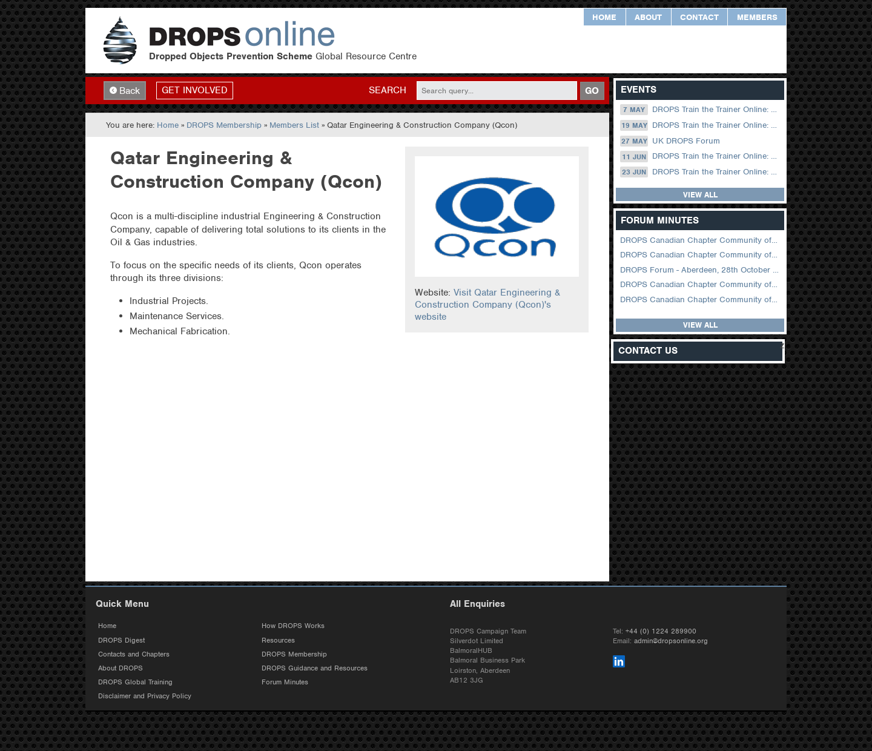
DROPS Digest (121, 641)
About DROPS (120, 668)
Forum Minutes (285, 683)
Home (604, 17)
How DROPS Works (293, 627)
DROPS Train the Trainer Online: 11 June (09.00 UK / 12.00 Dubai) (701, 156)
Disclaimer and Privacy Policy (144, 697)
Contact (699, 17)
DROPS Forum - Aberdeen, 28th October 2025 (701, 270)
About (648, 17)
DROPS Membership (224, 126)
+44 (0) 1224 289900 (661, 632)
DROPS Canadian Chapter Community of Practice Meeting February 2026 (701, 255)
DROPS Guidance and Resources (315, 668)
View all (700, 195)
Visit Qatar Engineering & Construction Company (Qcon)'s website (487, 305)
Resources (278, 641)
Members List (294, 126)
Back (125, 91)
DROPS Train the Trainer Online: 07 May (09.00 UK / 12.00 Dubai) (701, 110)
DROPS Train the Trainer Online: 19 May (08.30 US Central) (701, 126)
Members (757, 17)
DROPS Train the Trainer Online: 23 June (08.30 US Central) (701, 172)
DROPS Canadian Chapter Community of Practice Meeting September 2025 (701, 285)
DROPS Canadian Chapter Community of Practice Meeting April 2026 (701, 241)
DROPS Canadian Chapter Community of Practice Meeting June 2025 (701, 299)
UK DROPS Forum (669, 141)
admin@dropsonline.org (671, 641)
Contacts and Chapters (134, 655)
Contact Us (648, 351)
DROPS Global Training (135, 683)
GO (592, 91)
